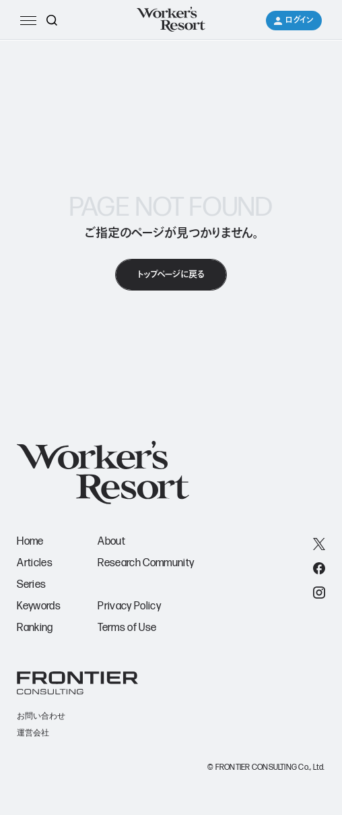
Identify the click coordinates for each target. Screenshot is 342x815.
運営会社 (33, 732)
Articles (35, 563)
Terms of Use (127, 628)
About (111, 541)
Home (30, 541)
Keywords (39, 606)
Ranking (35, 628)
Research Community (146, 563)
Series (31, 584)
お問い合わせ (41, 716)
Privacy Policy (129, 606)
